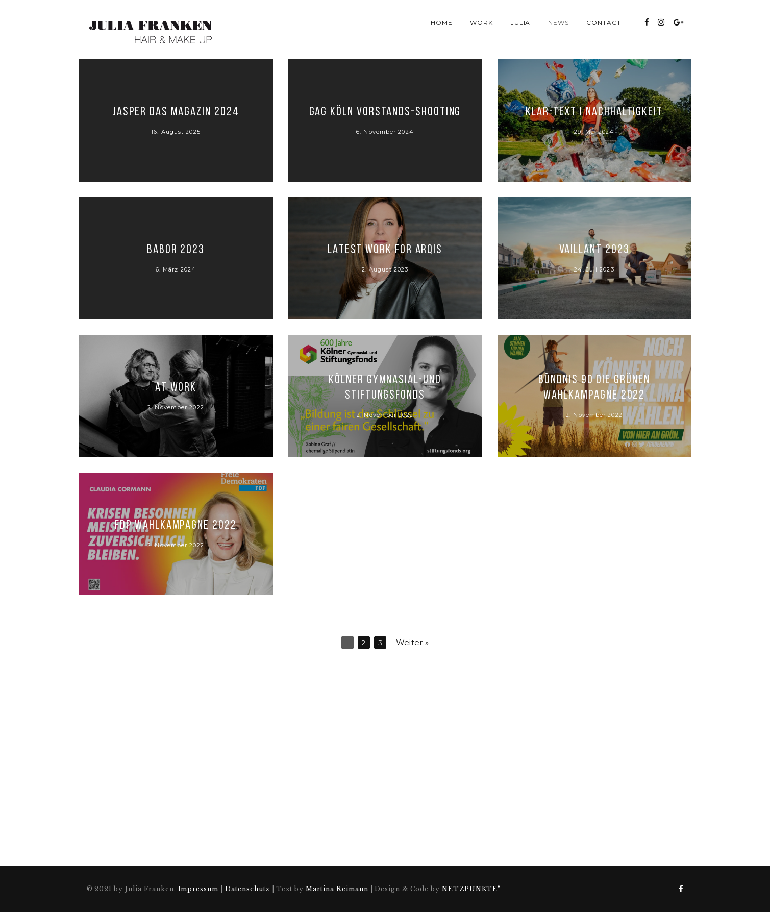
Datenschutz (247, 889)
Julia (521, 23)
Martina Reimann (337, 889)
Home (442, 23)
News (558, 23)
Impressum (198, 889)
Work (481, 23)
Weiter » (412, 642)
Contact (603, 23)
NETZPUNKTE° (471, 889)
